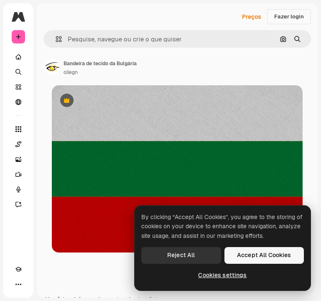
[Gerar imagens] (18, 159)
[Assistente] (18, 204)
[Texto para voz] (18, 189)
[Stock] (18, 87)
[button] (55, 39)
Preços (251, 16)
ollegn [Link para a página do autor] (71, 72)
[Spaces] (18, 144)
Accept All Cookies (264, 255)
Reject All (181, 255)
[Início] (18, 57)
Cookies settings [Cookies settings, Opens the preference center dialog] (222, 275)
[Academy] (18, 269)
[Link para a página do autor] (52, 66)
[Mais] (18, 284)
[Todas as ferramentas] (18, 129)
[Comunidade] (18, 102)
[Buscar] (18, 72)
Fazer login (289, 16)
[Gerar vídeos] (18, 174)
